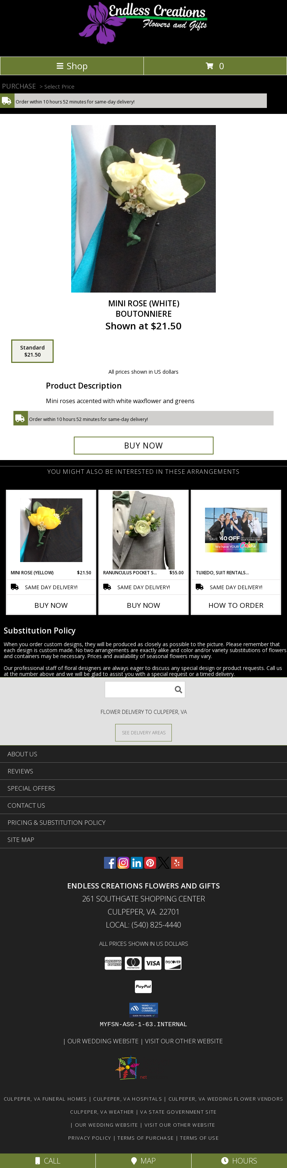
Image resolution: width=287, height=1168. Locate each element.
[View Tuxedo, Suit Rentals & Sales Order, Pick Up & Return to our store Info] (236, 530)
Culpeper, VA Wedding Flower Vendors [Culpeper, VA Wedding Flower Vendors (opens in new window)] (226, 1098)
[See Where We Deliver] (143, 732)
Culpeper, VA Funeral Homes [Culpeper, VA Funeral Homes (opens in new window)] (45, 1098)
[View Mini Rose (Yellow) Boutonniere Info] (51, 530)
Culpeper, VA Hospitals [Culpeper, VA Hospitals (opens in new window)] (127, 1098)
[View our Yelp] (177, 866)
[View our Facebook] (110, 866)
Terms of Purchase (145, 1138)
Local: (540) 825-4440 (143, 925)
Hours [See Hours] (239, 1161)
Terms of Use (199, 1138)
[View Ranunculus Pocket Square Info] (144, 530)
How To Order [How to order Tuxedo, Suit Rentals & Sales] (236, 605)
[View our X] (164, 866)
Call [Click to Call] (47, 1161)
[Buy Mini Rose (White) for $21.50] (144, 445)
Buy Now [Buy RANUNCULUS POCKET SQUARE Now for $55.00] (143, 605)
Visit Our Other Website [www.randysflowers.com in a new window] (184, 1041)
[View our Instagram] (123, 866)
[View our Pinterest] (150, 866)
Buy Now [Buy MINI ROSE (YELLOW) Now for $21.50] (51, 605)
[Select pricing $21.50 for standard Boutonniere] (32, 351)
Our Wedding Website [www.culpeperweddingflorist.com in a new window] (103, 1041)
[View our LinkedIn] (137, 866)
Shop (72, 66)
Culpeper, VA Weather (102, 1111)
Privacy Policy (89, 1138)
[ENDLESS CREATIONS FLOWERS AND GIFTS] (144, 45)
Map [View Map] (143, 1161)
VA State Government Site (178, 1111)
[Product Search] (145, 689)
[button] (143, 1010)
